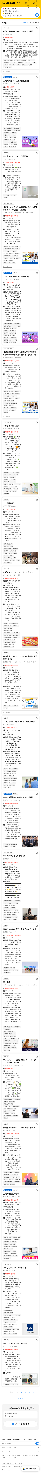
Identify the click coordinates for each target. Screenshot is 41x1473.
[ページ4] (29, 1392)
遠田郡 (18, 1455)
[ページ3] (25, 1392)
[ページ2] (21, 1392)
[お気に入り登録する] (36, 28)
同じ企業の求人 (7, 71)
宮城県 (12, 1455)
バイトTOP (5, 1455)
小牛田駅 (25, 1455)
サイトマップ (18, 1463)
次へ (19, 1398)
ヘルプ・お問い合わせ (8, 1463)
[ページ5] (33, 1392)
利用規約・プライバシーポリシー (11, 1466)
